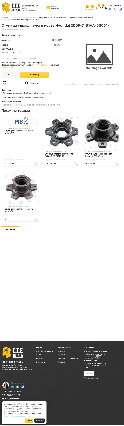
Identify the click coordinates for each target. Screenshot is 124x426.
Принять (29, 420)
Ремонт (63, 355)
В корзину (34, 74)
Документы (41, 363)
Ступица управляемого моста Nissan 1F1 (19, 132)
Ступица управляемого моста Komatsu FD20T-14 (99, 155)
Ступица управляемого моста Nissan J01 (19, 210)
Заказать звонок (115, 5)
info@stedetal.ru (9, 67)
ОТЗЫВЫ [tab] (10, 230)
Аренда (63, 351)
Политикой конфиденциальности (17, 416)
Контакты (41, 359)
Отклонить (40, 420)
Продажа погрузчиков (70, 359)
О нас (38, 355)
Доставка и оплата (45, 351)
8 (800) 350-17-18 (12, 395)
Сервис (63, 363)
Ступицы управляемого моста (17, 128)
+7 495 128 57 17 (42, 65)
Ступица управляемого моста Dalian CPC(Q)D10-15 (59, 155)
